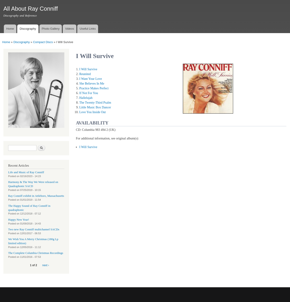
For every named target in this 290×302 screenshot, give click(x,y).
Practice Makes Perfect (94, 88)
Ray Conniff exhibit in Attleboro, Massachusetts (36, 195)
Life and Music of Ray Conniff (26, 172)
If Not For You (88, 93)
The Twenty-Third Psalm (95, 102)
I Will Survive (88, 69)
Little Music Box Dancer (95, 107)
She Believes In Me (91, 83)
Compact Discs (43, 42)
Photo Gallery (51, 28)
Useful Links (88, 28)
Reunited (85, 74)
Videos (69, 28)
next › (45, 265)
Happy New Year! (18, 219)
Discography (28, 28)
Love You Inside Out (92, 112)
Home (10, 28)
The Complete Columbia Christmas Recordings (35, 253)
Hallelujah (85, 98)
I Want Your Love (90, 78)
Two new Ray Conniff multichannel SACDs (33, 229)
